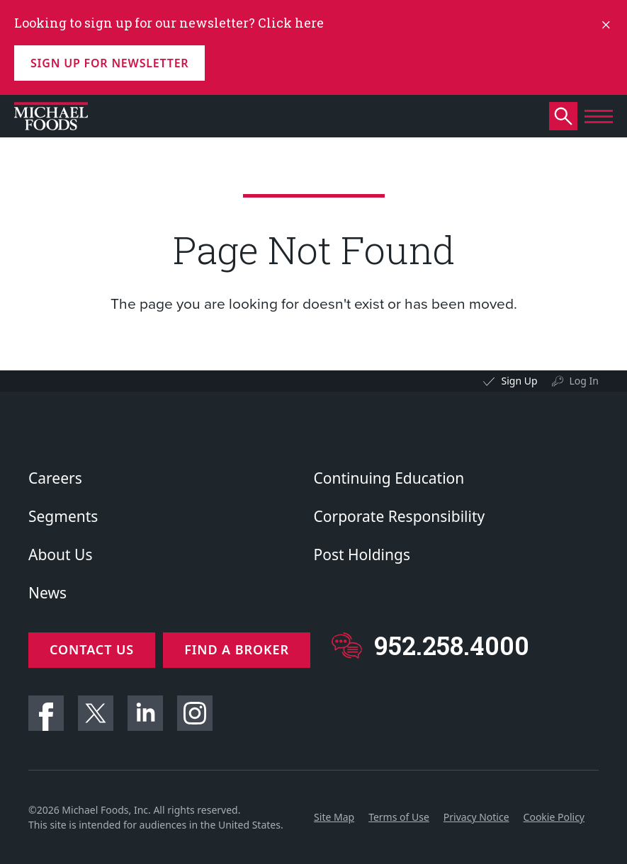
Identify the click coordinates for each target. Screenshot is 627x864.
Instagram (195, 706)
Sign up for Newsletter (109, 63)
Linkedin (145, 706)
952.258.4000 (458, 645)
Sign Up (519, 380)
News (47, 593)
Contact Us (92, 649)
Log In (584, 380)
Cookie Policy (554, 810)
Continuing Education (389, 478)
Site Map (334, 810)
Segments (63, 516)
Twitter (95, 706)
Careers (55, 478)
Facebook (46, 706)
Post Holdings (362, 554)
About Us (60, 554)
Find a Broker (243, 649)
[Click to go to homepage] (51, 116)
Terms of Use (398, 810)
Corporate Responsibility (399, 516)
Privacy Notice (476, 810)
